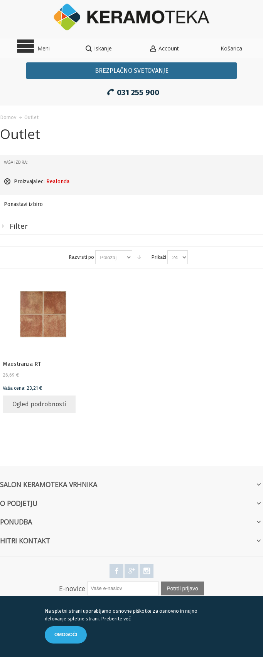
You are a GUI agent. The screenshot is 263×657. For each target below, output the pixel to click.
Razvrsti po (81, 257)
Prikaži (158, 257)
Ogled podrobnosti (39, 404)
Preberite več (116, 619)
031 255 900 (131, 91)
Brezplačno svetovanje (132, 70)
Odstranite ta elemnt (7, 181)
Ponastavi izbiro (23, 204)
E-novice (72, 588)
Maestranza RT (22, 363)
